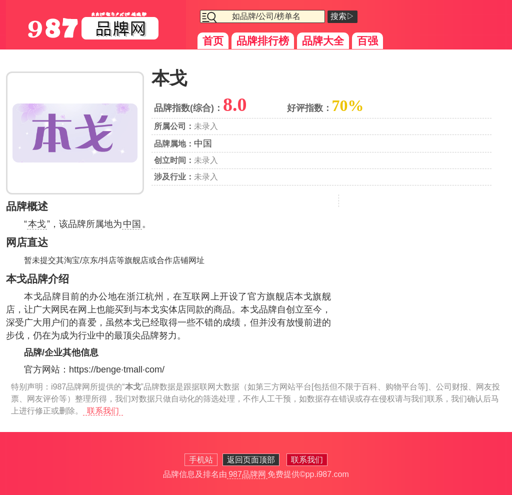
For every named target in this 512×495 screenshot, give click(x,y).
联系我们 (103, 410)
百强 (367, 40)
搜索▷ (342, 16)
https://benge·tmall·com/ (116, 369)
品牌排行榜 (262, 40)
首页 (213, 40)
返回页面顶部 (251, 460)
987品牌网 (247, 474)
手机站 (201, 460)
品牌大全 (323, 40)
